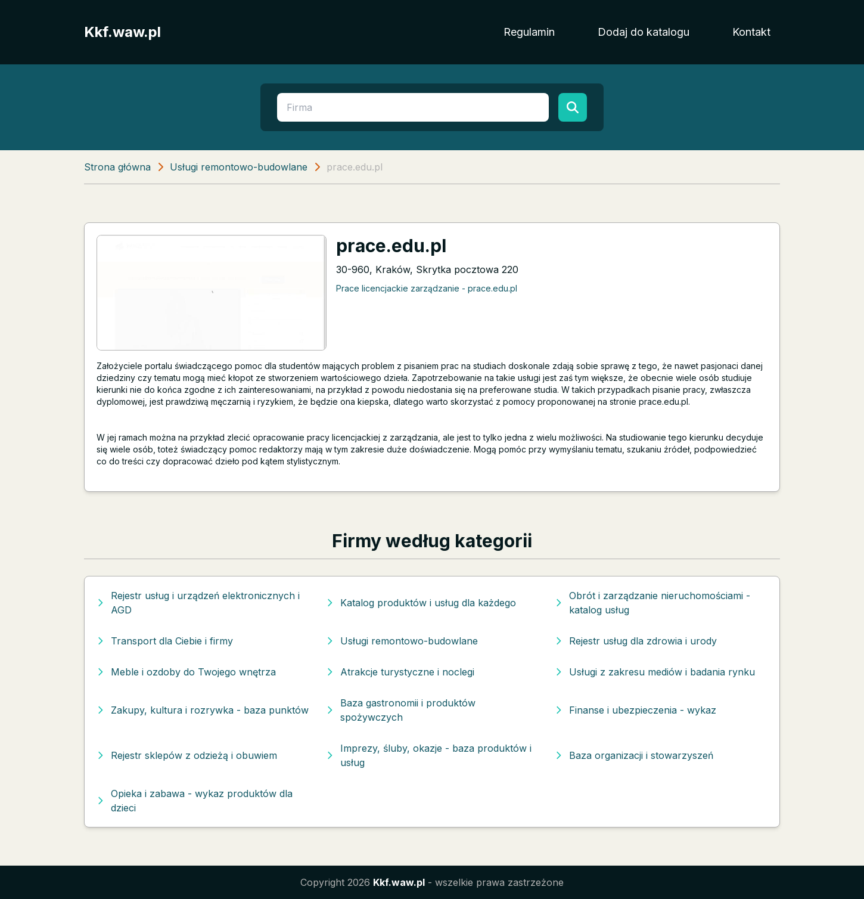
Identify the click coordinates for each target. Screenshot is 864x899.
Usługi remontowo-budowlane (238, 167)
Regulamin (529, 32)
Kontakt (751, 32)
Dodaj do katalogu (643, 32)
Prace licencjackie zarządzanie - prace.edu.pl (426, 288)
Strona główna (117, 167)
